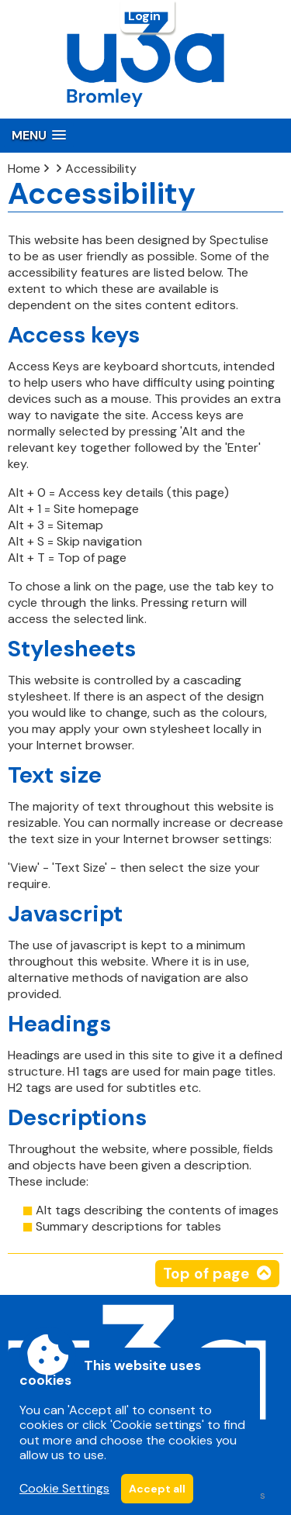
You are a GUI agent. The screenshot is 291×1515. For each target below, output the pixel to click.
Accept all (157, 1489)
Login (146, 16)
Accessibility (101, 168)
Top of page (206, 1273)
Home (24, 168)
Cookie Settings (64, 1488)
